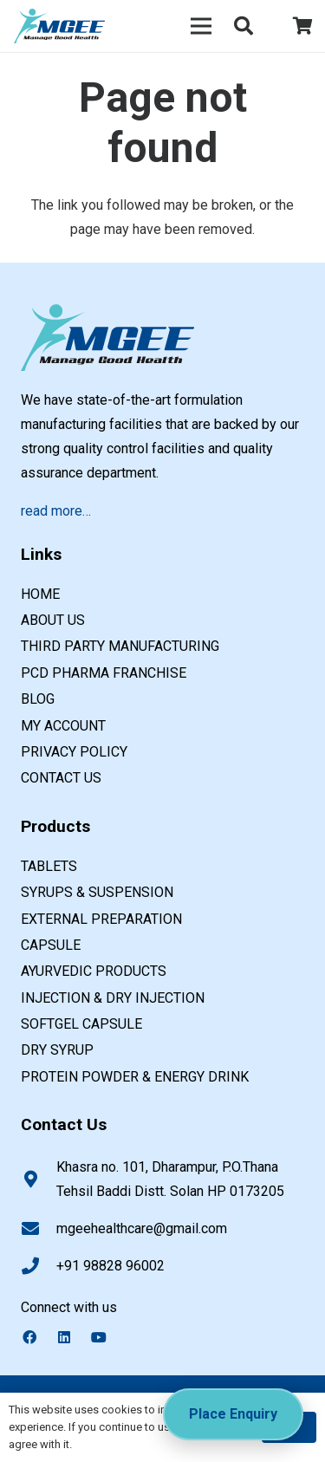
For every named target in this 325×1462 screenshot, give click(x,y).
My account (63, 726)
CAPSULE (51, 945)
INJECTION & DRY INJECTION (113, 998)
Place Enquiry (233, 1414)
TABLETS (49, 866)
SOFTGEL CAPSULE (81, 1024)
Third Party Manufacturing (120, 646)
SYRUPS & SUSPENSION (97, 892)
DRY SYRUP (57, 1050)
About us (53, 620)
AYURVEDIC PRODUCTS (93, 971)
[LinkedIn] (72, 1337)
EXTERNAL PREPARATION (101, 919)
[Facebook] (38, 1337)
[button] (243, 26)
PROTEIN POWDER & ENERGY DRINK (135, 1077)
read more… (56, 511)
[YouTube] (107, 1337)
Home (40, 594)
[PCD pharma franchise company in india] (59, 26)
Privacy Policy (74, 752)
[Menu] (201, 26)
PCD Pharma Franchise (103, 673)
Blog (38, 699)
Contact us (61, 778)
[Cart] (303, 26)
